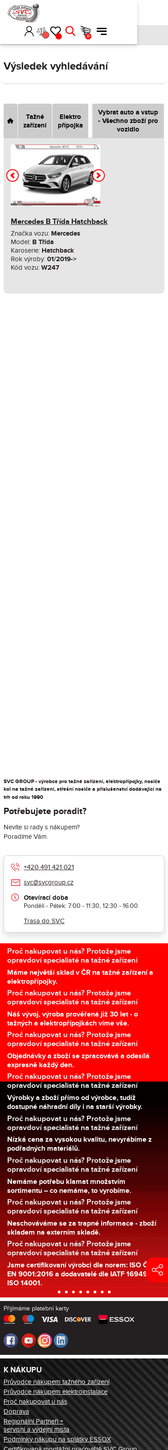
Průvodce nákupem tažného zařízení (56, 1382)
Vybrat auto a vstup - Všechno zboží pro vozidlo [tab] (128, 121)
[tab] (10, 121)
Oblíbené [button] (113, 17)
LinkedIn (61, 1340)
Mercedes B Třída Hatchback (59, 221)
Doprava (16, 1411)
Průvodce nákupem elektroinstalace (56, 1392)
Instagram (45, 1340)
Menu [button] (156, 12)
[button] (70, 13)
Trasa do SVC (44, 921)
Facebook (11, 1340)
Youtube (29, 1340)
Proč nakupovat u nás (35, 1401)
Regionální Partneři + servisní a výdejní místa (36, 1425)
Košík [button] (142, 17)
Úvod (7, 35)
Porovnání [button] (99, 16)
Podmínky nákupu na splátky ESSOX (57, 1439)
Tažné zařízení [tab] (35, 121)
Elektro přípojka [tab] (70, 121)
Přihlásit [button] (83, 13)
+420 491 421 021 (49, 867)
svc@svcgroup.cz (48, 882)
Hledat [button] (124, 13)
